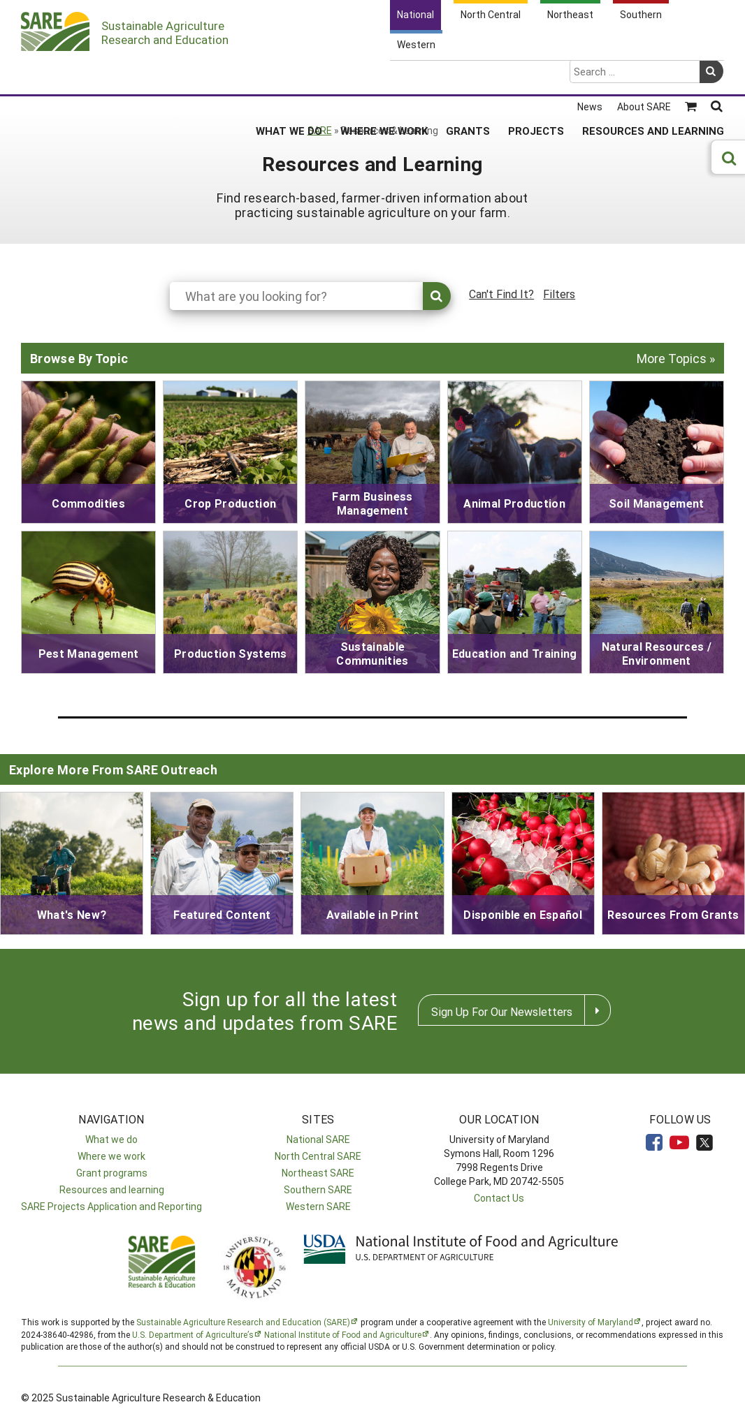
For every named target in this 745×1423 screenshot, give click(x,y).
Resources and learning (111, 1189)
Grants (468, 76)
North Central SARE (318, 1156)
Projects (536, 76)
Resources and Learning (653, 76)
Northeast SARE (318, 1172)
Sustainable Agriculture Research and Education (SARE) (243, 1321)
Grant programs (111, 1172)
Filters (559, 293)
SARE (320, 130)
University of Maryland (590, 1321)
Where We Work (384, 76)
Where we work (111, 1156)
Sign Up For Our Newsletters (501, 1011)
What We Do (289, 76)
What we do (111, 1139)
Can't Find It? (501, 293)
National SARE (318, 1139)
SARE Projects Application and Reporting (111, 1206)
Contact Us (499, 1197)
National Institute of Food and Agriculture (342, 1334)
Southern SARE (318, 1189)
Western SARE (318, 1206)
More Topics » (676, 358)
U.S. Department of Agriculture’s (193, 1334)
